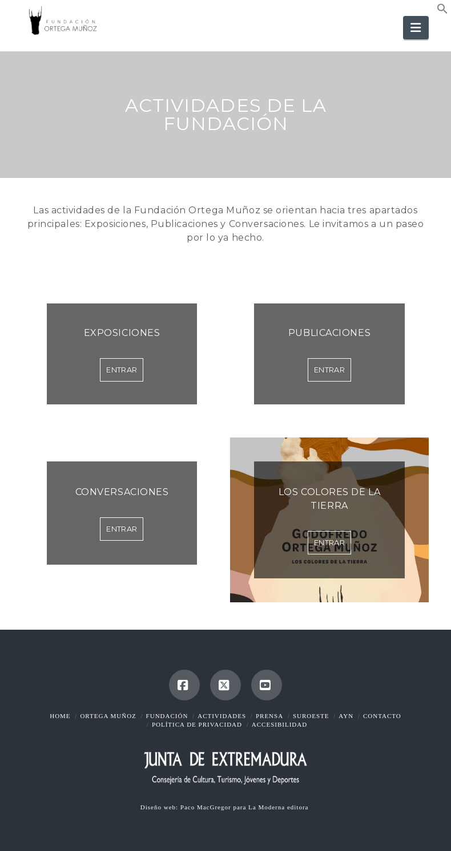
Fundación (167, 715)
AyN (346, 715)
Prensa (269, 715)
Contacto (382, 715)
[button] (442, 11)
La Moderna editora (279, 807)
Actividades (222, 715)
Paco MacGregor (206, 807)
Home (60, 715)
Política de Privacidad (197, 724)
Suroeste (311, 715)
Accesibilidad (279, 724)
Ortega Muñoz (108, 715)
